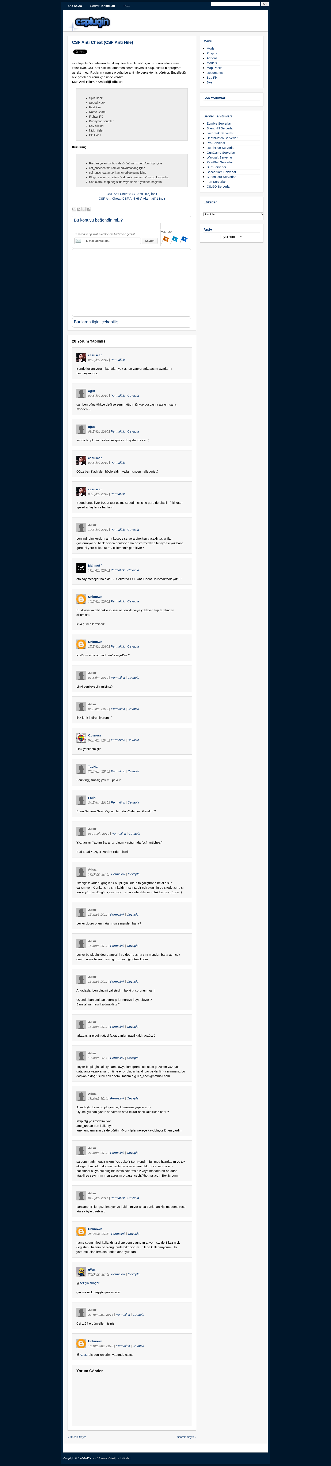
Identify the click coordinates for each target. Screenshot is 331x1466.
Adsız (84, 1354)
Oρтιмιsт (94, 735)
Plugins (212, 53)
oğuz (91, 391)
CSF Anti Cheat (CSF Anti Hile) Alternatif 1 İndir (132, 198)
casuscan (95, 355)
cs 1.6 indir (123, 1458)
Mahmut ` (95, 565)
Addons (212, 58)
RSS (126, 6)
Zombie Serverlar (219, 123)
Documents (215, 72)
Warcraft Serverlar (219, 157)
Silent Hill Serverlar (220, 128)
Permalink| (118, 359)
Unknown (95, 596)
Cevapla (133, 395)
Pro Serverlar (216, 143)
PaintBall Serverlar (220, 162)
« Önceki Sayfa (77, 1437)
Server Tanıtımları (102, 6)
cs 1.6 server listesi (104, 1458)
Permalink (118, 395)
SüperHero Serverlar (221, 177)
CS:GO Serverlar (219, 186)
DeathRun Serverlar (221, 147)
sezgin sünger (89, 1283)
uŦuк (91, 1269)
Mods (210, 48)
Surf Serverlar (216, 167)
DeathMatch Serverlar (222, 138)
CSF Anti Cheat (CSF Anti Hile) (102, 42)
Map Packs (214, 68)
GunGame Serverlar (221, 152)
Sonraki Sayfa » (186, 1437)
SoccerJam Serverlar (221, 172)
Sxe (209, 82)
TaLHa (93, 766)
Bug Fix (212, 77)
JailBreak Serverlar (220, 133)
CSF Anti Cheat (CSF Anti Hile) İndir (132, 194)
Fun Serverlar (216, 181)
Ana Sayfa (75, 6)
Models (212, 63)
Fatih (92, 798)
